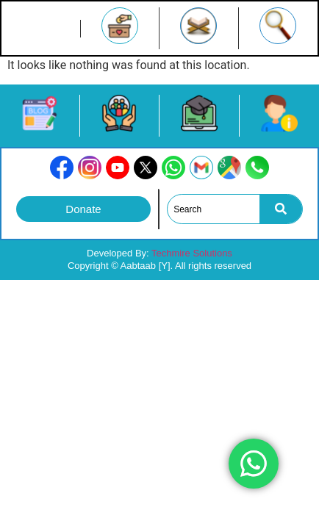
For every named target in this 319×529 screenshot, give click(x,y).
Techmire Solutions (191, 253)
